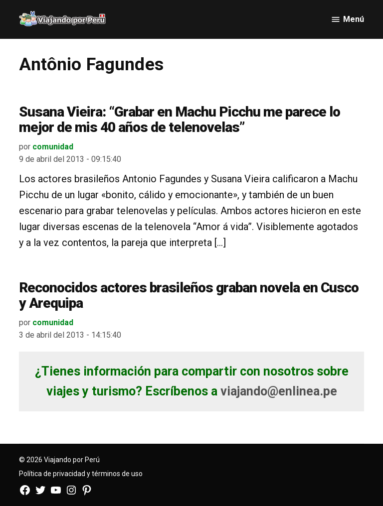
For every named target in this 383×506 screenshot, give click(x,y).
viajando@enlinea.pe (278, 391)
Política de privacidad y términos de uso (81, 474)
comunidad (52, 146)
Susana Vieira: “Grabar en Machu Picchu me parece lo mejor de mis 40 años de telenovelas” (179, 119)
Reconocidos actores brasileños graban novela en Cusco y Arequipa (189, 295)
